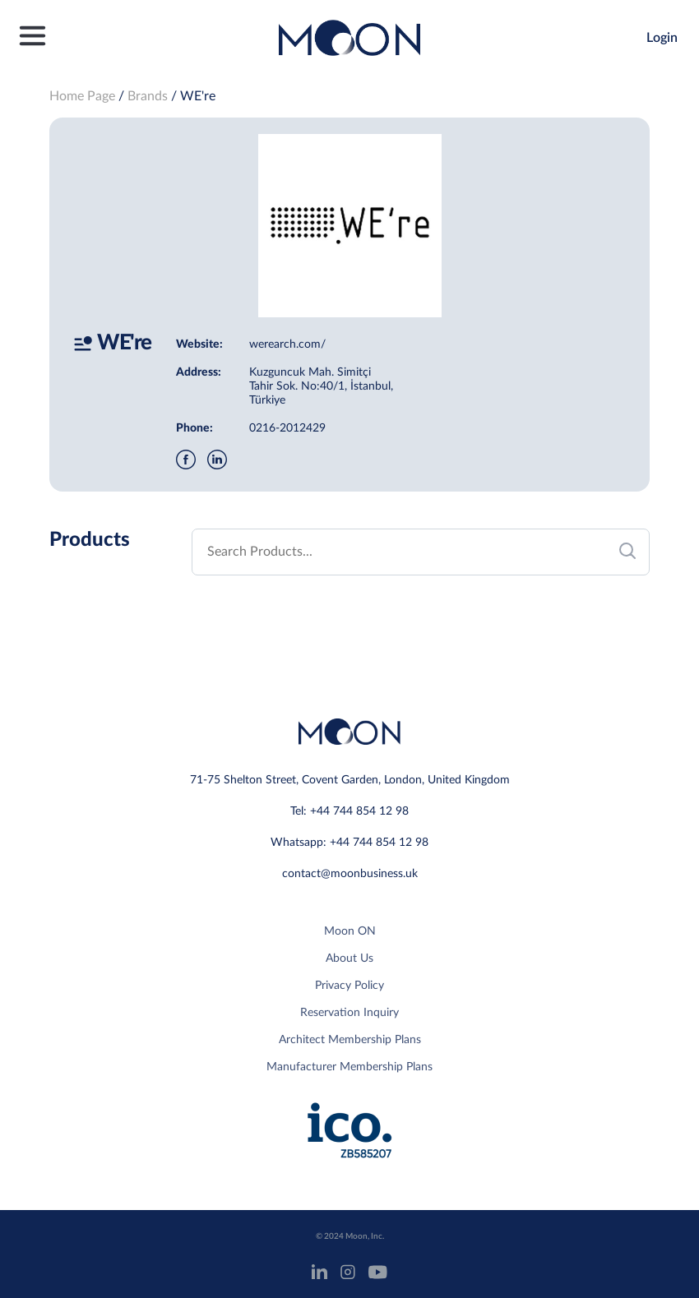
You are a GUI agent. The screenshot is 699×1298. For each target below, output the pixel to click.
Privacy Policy (349, 985)
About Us (349, 958)
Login (662, 37)
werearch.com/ (287, 344)
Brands (147, 96)
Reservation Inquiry (349, 1013)
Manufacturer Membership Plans (349, 1067)
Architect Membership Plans (350, 1040)
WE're (197, 96)
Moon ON (350, 931)
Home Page (82, 96)
